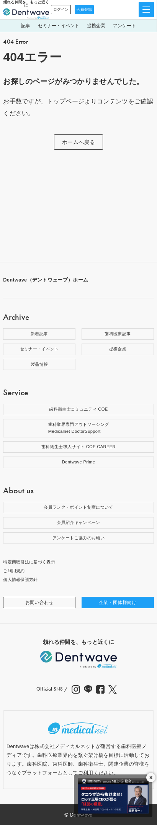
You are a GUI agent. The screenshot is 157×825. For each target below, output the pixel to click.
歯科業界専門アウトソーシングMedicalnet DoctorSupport (78, 428)
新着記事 (39, 333)
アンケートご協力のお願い (78, 537)
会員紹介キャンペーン (78, 522)
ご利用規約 (14, 570)
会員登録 (84, 9)
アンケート (124, 25)
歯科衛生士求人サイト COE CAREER (78, 446)
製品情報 (39, 364)
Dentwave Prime (78, 462)
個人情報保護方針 (20, 579)
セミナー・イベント (58, 25)
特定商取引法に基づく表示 (29, 562)
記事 (25, 25)
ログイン (61, 9)
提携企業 (96, 25)
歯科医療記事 (118, 333)
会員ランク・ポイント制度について (78, 507)
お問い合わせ (39, 602)
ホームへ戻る (78, 142)
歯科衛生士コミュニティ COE (78, 409)
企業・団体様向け (118, 602)
